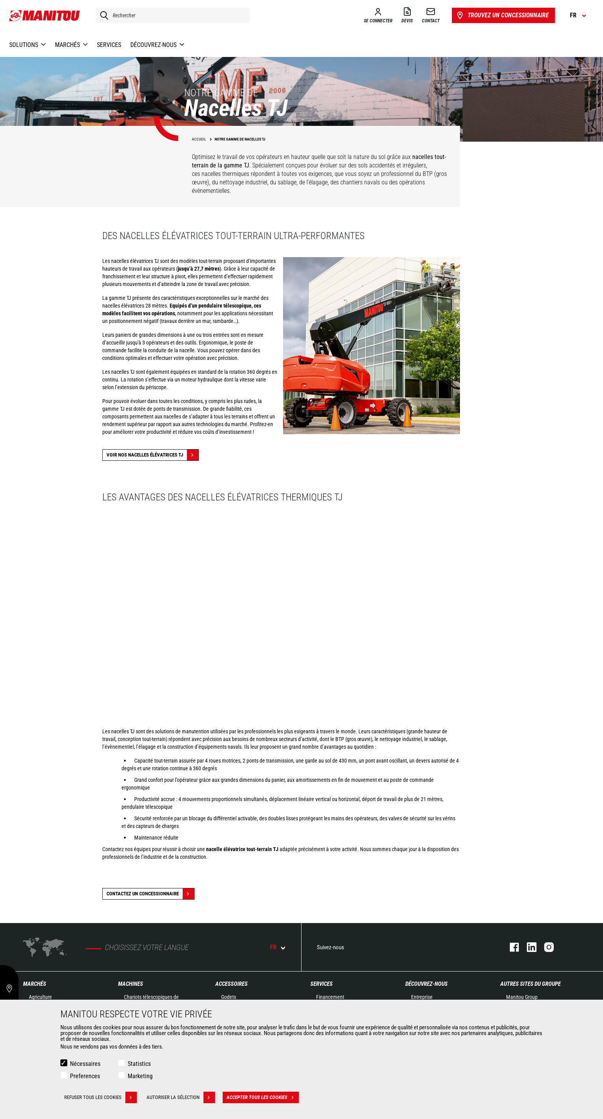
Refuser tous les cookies (100, 1097)
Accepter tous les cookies (263, 1097)
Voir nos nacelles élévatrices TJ (152, 455)
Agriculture (40, 997)
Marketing (140, 1076)
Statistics (139, 1063)
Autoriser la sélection (181, 1097)
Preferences (85, 1076)
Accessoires (231, 983)
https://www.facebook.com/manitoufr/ (510, 947)
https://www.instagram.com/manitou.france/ (545, 947)
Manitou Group (522, 997)
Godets (228, 997)
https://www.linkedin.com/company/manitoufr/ (527, 947)
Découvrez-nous (426, 983)
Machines (130, 983)
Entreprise (422, 997)
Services (321, 983)
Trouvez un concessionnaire (502, 15)
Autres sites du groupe (530, 983)
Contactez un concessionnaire (150, 893)
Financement (330, 997)
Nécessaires (85, 1063)
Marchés (34, 983)
